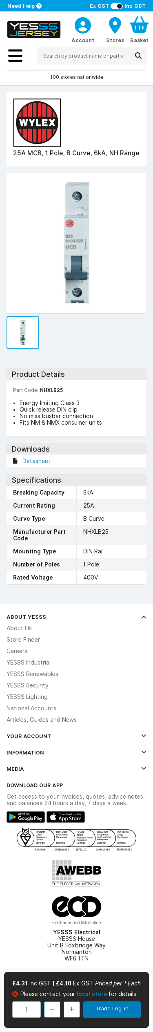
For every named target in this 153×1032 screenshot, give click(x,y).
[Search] (138, 55)
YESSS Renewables (32, 674)
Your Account (76, 736)
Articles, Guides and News (42, 719)
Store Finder (23, 639)
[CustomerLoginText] (82, 24)
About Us (19, 628)
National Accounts (31, 708)
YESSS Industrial (29, 662)
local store (93, 994)
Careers (17, 651)
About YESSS (76, 616)
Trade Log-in (112, 1008)
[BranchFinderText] (115, 29)
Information (76, 752)
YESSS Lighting (27, 697)
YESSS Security (28, 685)
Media (76, 769)
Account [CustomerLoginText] (82, 40)
